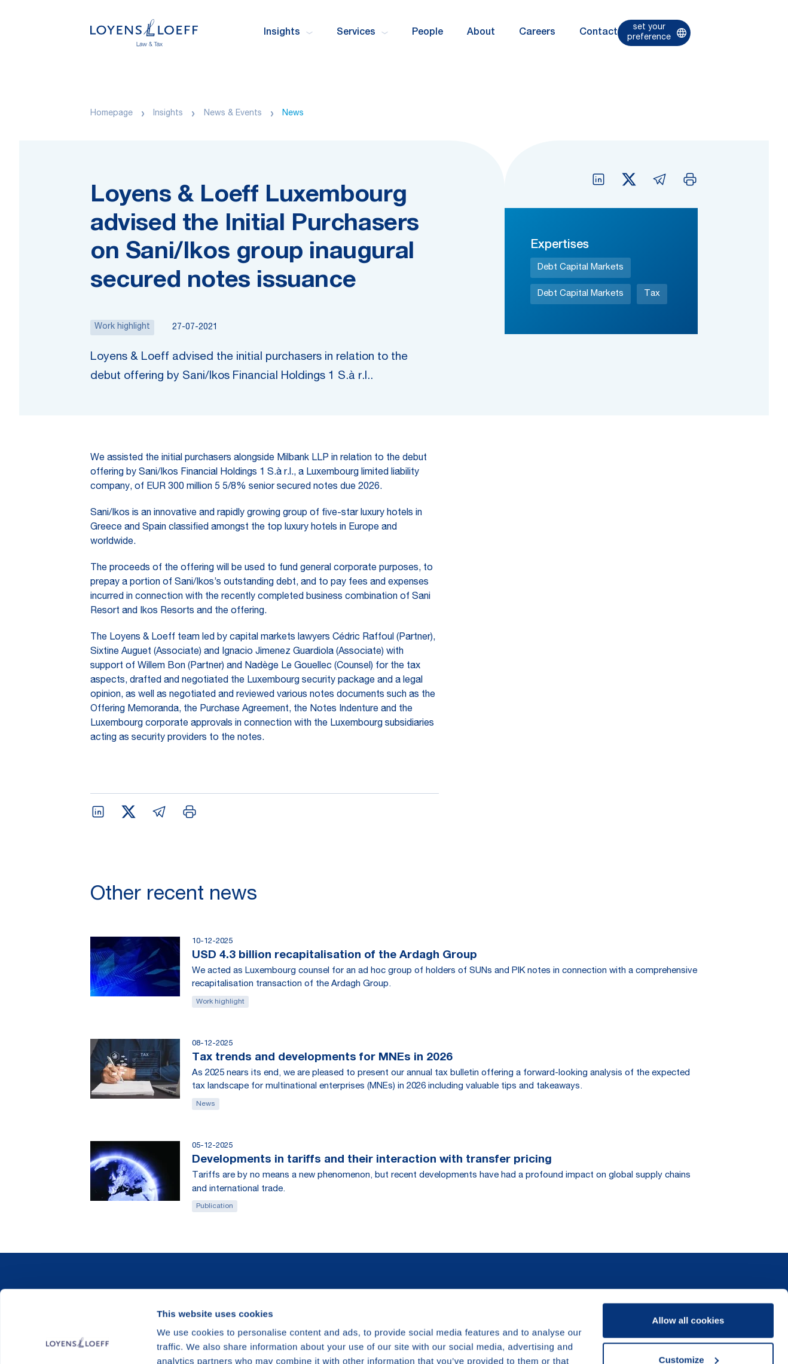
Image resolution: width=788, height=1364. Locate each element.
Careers (537, 33)
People (427, 33)
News (293, 113)
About (481, 33)
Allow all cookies (688, 1252)
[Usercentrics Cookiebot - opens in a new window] (77, 1341)
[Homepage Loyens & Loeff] (144, 32)
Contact (598, 33)
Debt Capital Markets (580, 267)
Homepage (111, 113)
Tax (652, 293)
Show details (184, 1340)
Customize (689, 1291)
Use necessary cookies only (688, 1331)
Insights (168, 113)
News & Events (233, 113)
